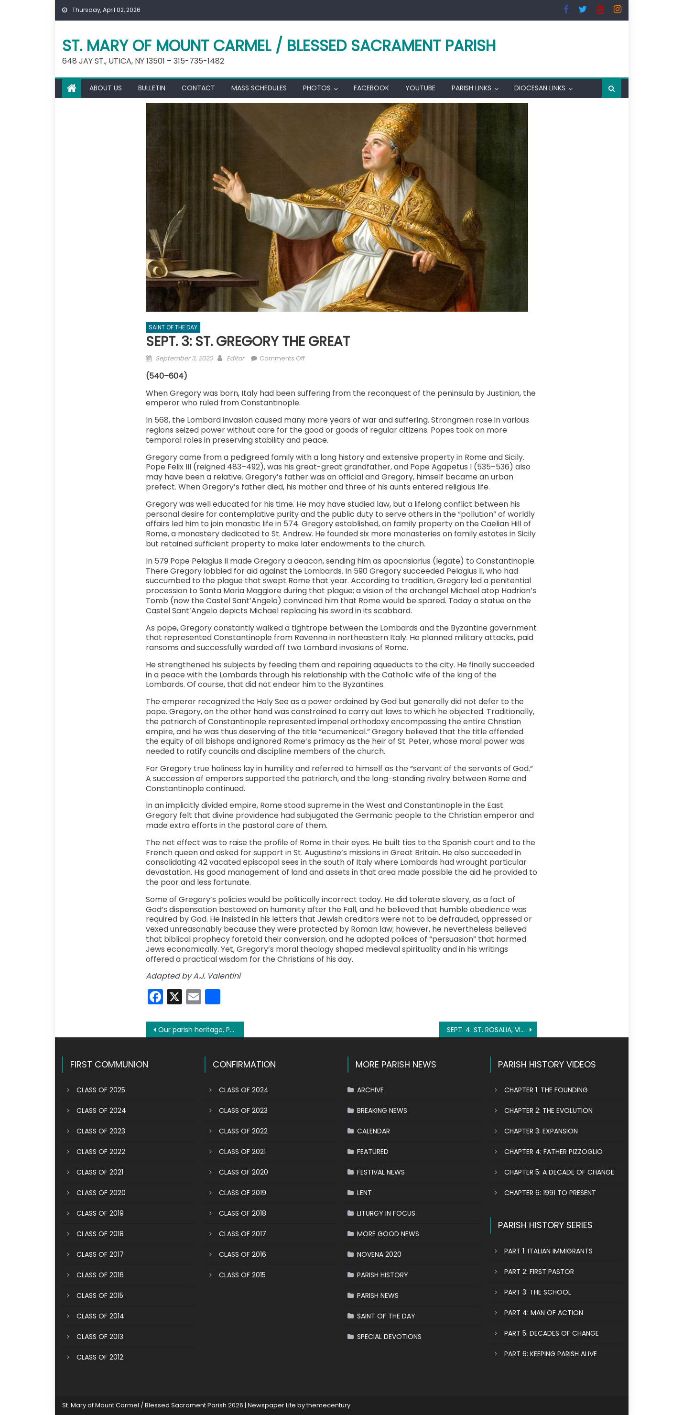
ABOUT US (105, 88)
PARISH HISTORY (382, 1275)
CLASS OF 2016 (100, 1275)
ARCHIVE (370, 1090)
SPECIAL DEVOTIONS (389, 1336)
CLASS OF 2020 (101, 1192)
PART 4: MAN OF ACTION (543, 1312)
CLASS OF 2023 (100, 1131)
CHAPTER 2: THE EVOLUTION (548, 1110)
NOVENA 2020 (379, 1254)
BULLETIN (151, 88)
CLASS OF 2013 (99, 1336)
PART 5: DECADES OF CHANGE (551, 1333)
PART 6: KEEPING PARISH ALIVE (550, 1354)
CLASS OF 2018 (100, 1234)
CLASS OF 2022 (100, 1151)
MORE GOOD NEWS (388, 1234)
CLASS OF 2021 (99, 1172)
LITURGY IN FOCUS (386, 1213)
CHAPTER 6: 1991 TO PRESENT (550, 1192)
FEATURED (373, 1151)
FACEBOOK (371, 88)
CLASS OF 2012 (99, 1357)
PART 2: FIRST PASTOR (539, 1271)
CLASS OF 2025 (100, 1090)
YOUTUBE (420, 88)
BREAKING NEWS (382, 1110)
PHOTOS (317, 88)
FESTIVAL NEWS (381, 1172)
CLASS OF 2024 (101, 1110)
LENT (364, 1192)
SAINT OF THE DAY (173, 327)
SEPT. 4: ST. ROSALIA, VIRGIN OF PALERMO (492, 1029)
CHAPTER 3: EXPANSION (541, 1131)
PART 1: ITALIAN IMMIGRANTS (548, 1251)
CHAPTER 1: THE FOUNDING (546, 1090)
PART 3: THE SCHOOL (537, 1292)
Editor (235, 358)
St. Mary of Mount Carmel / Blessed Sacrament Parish (279, 45)
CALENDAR (373, 1131)
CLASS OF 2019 (100, 1213)
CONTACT (198, 88)
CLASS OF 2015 (99, 1295)
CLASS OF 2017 (100, 1254)
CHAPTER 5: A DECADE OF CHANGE (559, 1172)
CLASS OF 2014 (100, 1316)
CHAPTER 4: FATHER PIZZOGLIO (553, 1151)
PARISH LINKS (471, 88)
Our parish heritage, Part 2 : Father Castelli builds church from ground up (201, 1029)
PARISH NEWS (378, 1295)
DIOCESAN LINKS (539, 88)
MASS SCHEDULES (259, 88)
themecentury (328, 1405)
